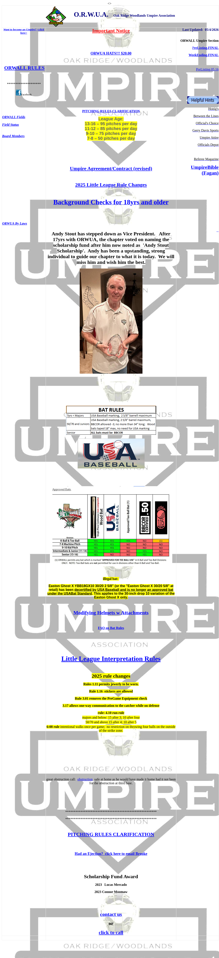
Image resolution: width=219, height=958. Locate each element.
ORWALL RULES (24, 68)
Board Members (13, 136)
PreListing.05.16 (207, 69)
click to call (111, 932)
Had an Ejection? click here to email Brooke (111, 854)
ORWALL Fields (13, 117)
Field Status (10, 124)
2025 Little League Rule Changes (111, 184)
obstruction (85, 779)
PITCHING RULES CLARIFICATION (111, 111)
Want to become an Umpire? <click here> (23, 31)
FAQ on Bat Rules (111, 628)
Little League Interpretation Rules (111, 658)
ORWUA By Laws (14, 223)
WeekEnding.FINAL (204, 55)
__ (217, 230)
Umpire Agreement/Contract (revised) (111, 168)
